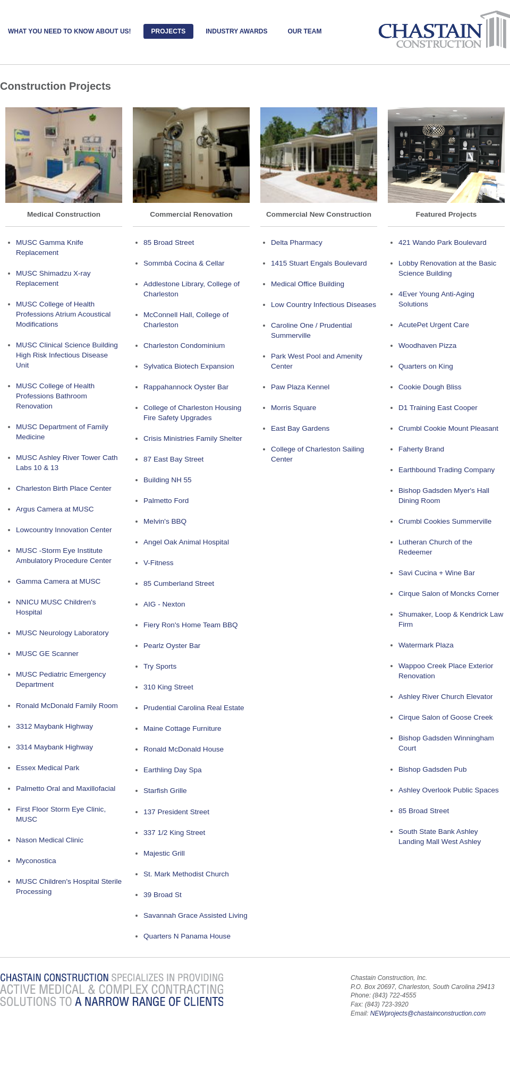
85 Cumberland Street (178, 583)
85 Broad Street (168, 242)
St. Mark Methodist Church (186, 874)
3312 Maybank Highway (54, 726)
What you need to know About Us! (69, 31)
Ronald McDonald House (183, 749)
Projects (168, 31)
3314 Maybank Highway (54, 747)
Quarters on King (425, 366)
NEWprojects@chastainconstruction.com (428, 1013)
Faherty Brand (421, 449)
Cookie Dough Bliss (430, 387)
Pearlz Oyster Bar (171, 646)
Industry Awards (236, 31)
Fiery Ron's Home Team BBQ (190, 625)
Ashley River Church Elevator (445, 697)
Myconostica (36, 861)
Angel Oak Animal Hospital (186, 542)
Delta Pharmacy (296, 242)
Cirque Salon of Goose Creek (445, 717)
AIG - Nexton (164, 604)
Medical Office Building (307, 284)
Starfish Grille (165, 791)
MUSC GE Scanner (47, 654)
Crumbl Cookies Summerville (444, 521)
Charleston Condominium (184, 345)
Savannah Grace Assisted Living (195, 915)
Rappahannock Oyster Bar (185, 387)
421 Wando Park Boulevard (442, 242)
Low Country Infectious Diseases (323, 305)
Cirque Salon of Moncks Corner (448, 594)
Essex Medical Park (47, 768)
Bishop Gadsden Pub (432, 769)
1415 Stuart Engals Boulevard (319, 263)
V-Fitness (158, 563)
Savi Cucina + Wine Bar (436, 573)
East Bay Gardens (300, 428)
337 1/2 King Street (174, 833)
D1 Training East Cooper (438, 408)
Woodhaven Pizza (427, 345)
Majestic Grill (164, 853)
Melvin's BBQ (164, 521)
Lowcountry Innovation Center (64, 530)
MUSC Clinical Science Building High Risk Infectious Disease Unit (67, 355)
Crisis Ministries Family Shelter (192, 438)
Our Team (304, 31)
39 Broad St (162, 895)
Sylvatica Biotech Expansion (188, 366)
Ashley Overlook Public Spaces (448, 790)
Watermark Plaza (426, 645)
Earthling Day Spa (172, 770)
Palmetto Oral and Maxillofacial (65, 788)
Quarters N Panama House (187, 936)
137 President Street (176, 812)
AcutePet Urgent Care (433, 325)
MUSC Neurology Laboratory (62, 633)
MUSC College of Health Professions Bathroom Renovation (55, 396)
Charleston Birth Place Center (64, 488)
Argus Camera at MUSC (55, 509)
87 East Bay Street (173, 459)
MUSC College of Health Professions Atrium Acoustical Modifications (63, 314)
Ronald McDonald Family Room (67, 706)
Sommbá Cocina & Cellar (184, 263)
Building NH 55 (167, 480)
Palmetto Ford (166, 501)
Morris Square (293, 408)
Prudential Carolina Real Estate (193, 708)
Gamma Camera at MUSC (58, 581)
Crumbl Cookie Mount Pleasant (448, 428)
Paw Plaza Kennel (300, 387)
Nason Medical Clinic (49, 840)
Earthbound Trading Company (446, 470)
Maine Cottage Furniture (182, 728)
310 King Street (168, 687)
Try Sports (159, 666)
